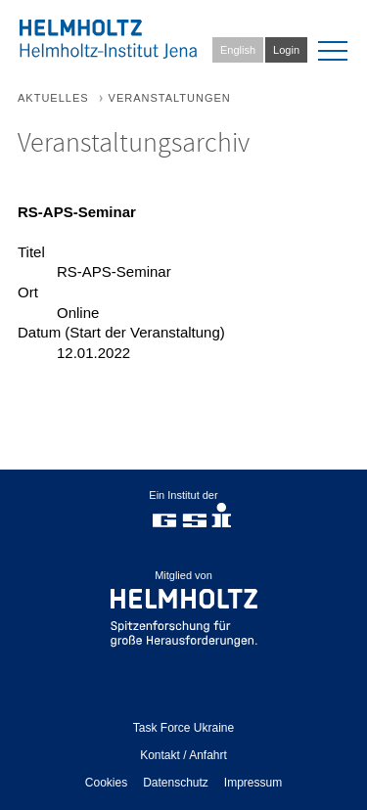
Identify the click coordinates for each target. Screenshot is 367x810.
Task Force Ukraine (183, 728)
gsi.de (192, 522)
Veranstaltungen (170, 98)
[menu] (332, 51)
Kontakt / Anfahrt (183, 755)
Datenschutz (175, 782)
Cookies (106, 782)
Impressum (253, 782)
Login (286, 50)
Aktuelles (53, 98)
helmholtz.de (184, 608)
